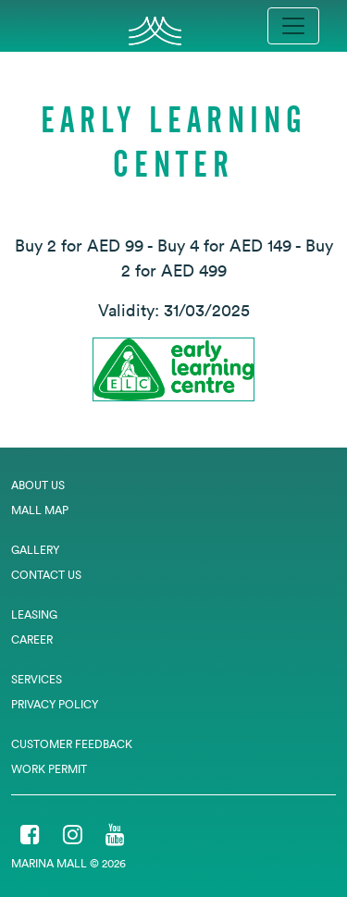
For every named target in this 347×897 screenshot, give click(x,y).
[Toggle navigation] (293, 25)
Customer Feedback (71, 744)
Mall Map (39, 510)
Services (36, 679)
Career (32, 639)
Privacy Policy (54, 704)
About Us (38, 485)
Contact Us (46, 575)
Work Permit (49, 769)
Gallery (35, 550)
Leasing (34, 614)
